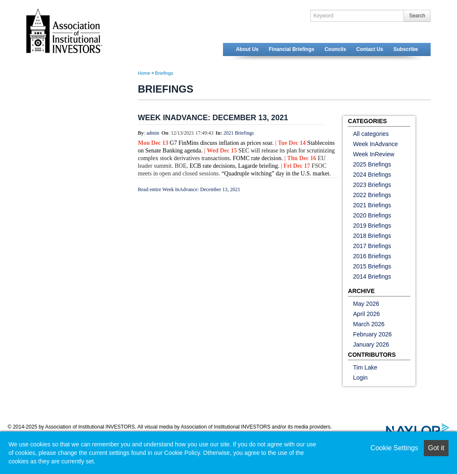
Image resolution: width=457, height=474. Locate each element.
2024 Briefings (372, 174)
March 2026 (368, 324)
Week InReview (373, 154)
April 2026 (366, 313)
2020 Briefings (372, 215)
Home (144, 73)
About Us (247, 49)
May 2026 (366, 303)
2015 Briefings (372, 266)
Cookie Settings (394, 447)
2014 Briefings (372, 276)
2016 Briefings (372, 256)
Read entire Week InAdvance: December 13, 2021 (189, 189)
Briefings (164, 73)
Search (417, 16)
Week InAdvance (375, 144)
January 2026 (371, 344)
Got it (436, 447)
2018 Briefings (372, 235)
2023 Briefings (372, 184)
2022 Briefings (372, 195)
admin (153, 133)
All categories (371, 133)
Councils (335, 49)
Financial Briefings (291, 49)
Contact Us (369, 49)
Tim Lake (365, 367)
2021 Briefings (238, 133)
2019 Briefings (372, 225)
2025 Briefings (372, 164)
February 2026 (372, 334)
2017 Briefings (372, 246)
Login (360, 377)
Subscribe (405, 49)
